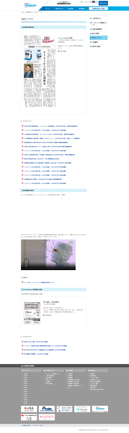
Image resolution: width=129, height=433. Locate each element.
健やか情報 (95, 33)
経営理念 (70, 375)
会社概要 (70, 377)
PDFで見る (63, 51)
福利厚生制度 (93, 385)
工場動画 (95, 42)
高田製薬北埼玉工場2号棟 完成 (46, 142)
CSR (69, 387)
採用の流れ (93, 387)
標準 (93, 1)
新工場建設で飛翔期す (36, 354)
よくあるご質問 (94, 383)
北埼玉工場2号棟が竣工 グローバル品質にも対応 (48, 146)
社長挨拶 (70, 373)
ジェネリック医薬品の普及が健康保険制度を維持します (46, 346)
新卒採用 (92, 373)
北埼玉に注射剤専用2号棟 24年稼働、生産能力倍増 (50, 154)
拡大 (97, 1)
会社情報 (70, 370)
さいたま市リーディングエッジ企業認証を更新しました (39, 282)
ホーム (22, 12)
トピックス (26, 370)
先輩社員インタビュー (95, 379)
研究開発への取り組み (73, 383)
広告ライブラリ (97, 38)
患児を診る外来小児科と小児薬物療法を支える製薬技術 (45, 350)
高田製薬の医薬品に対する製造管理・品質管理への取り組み (48, 163)
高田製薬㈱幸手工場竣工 (43, 179)
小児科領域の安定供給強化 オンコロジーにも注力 (49, 134)
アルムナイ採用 (94, 377)
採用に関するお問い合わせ (97, 389)
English (81, 2)
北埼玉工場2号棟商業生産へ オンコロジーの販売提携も (51, 126)
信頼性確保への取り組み (74, 379)
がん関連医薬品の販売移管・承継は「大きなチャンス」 (52, 138)
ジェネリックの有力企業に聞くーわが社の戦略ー (45, 130)
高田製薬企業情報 (28, 366)
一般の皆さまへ (29, 12)
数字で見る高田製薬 (95, 381)
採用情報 (92, 370)
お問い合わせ (103, 3)
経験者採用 (93, 375)
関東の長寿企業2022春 (42, 159)
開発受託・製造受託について (75, 385)
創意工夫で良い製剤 (36, 341)
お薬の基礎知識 (97, 29)
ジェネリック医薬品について (99, 24)
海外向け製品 (96, 46)
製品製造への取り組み (73, 381)
